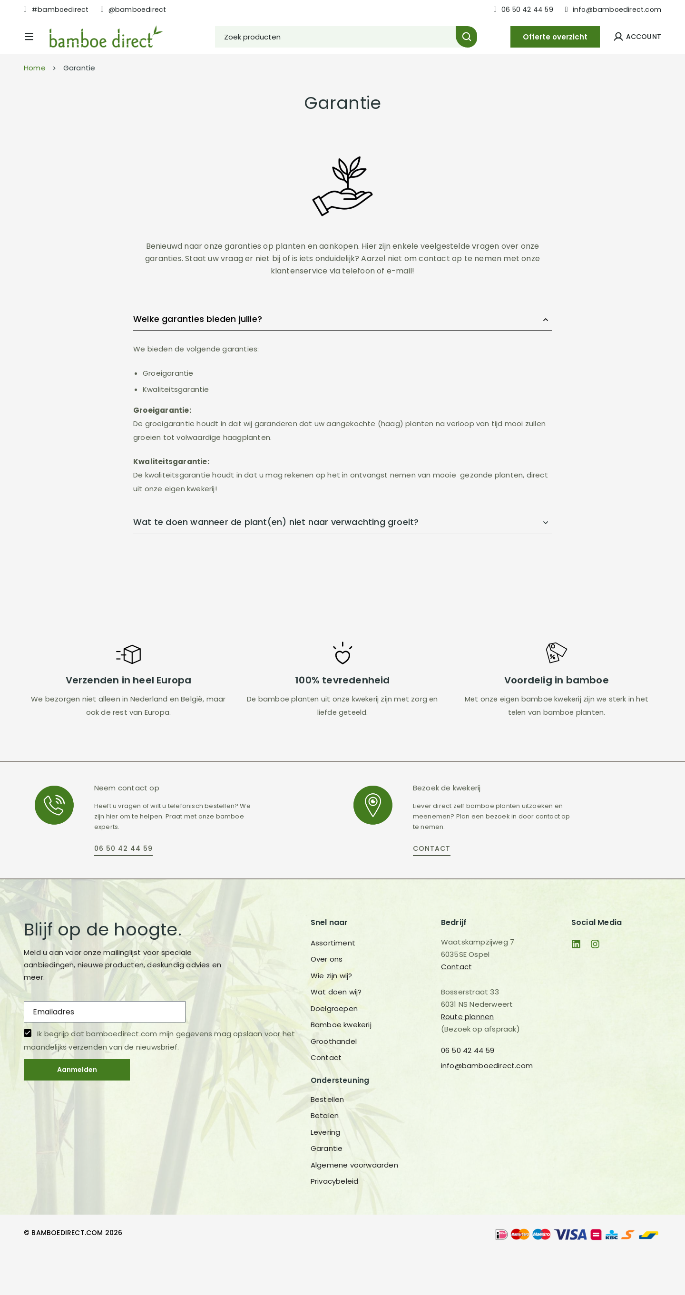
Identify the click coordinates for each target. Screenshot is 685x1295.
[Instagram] (595, 983)
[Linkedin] (576, 983)
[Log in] (637, 44)
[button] (123, 889)
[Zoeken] (492, 45)
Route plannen (467, 1056)
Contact (456, 1006)
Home (35, 107)
